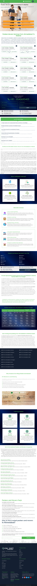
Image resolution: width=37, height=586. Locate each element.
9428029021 (4, 51)
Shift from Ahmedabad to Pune (7, 354)
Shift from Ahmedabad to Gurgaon (7, 364)
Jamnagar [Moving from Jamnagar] (4, 565)
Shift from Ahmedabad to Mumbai (7, 350)
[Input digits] (9, 105)
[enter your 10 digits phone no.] (12, 538)
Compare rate (9, 52)
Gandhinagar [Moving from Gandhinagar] (21, 560)
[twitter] (25, 577)
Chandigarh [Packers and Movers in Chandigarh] (21, 264)
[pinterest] (30, 577)
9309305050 (22, 52)
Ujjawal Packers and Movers (6, 57)
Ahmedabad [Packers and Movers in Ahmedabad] (22, 258)
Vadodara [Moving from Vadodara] (21, 554)
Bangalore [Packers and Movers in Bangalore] (21, 255)
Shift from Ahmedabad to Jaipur (25, 354)
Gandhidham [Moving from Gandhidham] (4, 560)
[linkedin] (27, 577)
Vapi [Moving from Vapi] (20, 563)
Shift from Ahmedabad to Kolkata (25, 352)
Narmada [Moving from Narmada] (3, 568)
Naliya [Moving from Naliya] (20, 557)
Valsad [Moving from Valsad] (20, 562)
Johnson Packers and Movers (25, 67)
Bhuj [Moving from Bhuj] (20, 549)
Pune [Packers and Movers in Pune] (2, 262)
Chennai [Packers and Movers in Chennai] (3, 258)
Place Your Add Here (23, 76)
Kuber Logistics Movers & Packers (26, 46)
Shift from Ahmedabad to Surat (7, 362)
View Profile (14, 51)
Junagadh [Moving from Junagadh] (3, 566)
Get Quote (28, 537)
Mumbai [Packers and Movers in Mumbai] (3, 257)
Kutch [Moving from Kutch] (20, 566)
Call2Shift (13, 585)
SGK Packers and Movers (6, 76)
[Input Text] (9, 102)
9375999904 (24, 62)
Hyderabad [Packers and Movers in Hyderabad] (3, 261)
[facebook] (23, 577)
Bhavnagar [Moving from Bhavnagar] (4, 563)
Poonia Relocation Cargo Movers (7, 46)
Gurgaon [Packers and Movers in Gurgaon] (3, 264)
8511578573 (5, 81)
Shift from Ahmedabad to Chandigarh (8, 359)
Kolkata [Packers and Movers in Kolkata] (21, 257)
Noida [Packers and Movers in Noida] (20, 262)
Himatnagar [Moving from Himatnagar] (21, 565)
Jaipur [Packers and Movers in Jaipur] (20, 261)
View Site (33, 51)
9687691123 (5, 62)
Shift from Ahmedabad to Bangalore (7, 352)
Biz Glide (29, 585)
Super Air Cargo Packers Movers (26, 57)
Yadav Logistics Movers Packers (7, 67)
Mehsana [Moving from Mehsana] (20, 552)
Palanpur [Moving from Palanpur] (20, 568)
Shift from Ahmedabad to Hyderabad (25, 350)
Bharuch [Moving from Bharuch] (20, 555)
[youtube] (28, 577)
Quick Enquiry (28, 269)
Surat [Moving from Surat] (3, 562)
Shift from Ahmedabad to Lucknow (7, 366)
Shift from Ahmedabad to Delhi (24, 357)
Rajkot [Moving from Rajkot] (20, 551)
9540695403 (24, 81)
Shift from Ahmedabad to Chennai (7, 357)
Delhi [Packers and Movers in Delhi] (2, 255)
